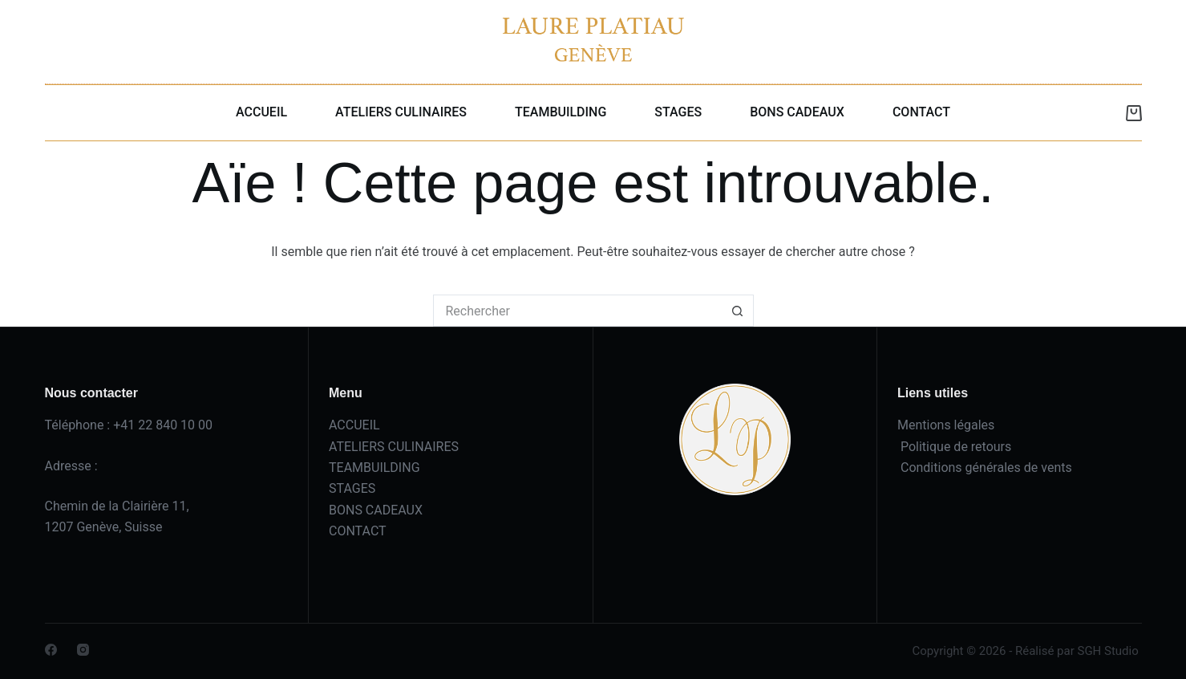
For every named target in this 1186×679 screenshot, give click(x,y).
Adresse (68, 466)
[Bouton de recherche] (738, 311)
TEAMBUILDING (560, 112)
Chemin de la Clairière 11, (117, 506)
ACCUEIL (261, 112)
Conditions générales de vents (986, 467)
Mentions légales (945, 425)
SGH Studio (1107, 651)
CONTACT (921, 112)
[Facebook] (51, 650)
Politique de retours (956, 446)
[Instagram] (83, 650)
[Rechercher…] (577, 311)
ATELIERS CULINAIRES (401, 112)
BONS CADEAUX (797, 112)
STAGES (678, 112)
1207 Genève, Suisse (104, 527)
